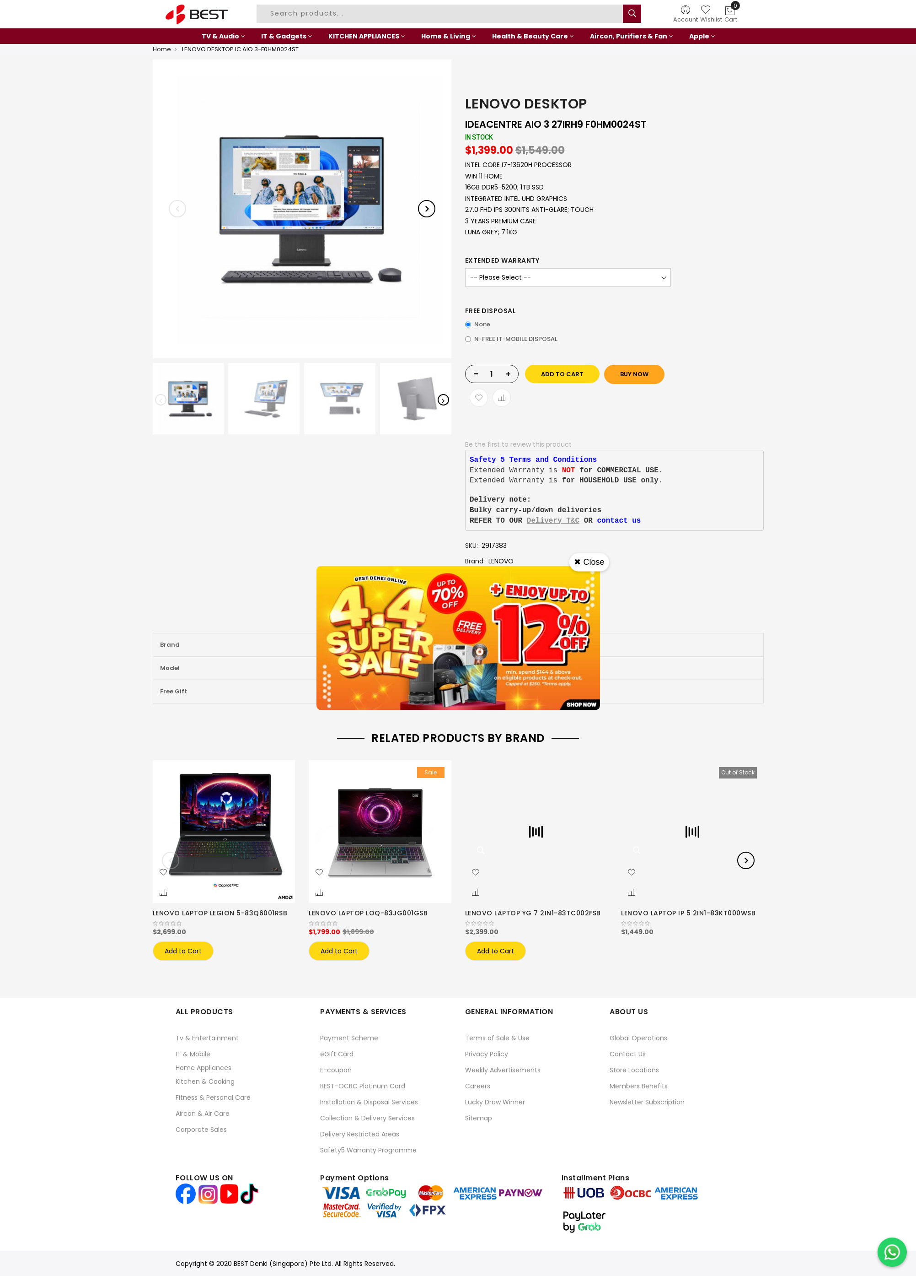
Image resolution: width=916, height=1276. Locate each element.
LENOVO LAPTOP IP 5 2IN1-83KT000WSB (688, 913)
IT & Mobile (193, 1054)
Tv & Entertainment (207, 1038)
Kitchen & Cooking (205, 1081)
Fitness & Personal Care (213, 1097)
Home (162, 49)
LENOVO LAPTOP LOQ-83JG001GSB (368, 913)
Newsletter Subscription (647, 1102)
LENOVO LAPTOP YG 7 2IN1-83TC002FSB (533, 913)
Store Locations (634, 1070)
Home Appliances (203, 1067)
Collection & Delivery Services (367, 1118)
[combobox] (441, 14)
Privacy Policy (486, 1054)
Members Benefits (639, 1086)
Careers (477, 1086)
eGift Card (337, 1054)
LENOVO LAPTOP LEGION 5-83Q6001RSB (220, 913)
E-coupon (336, 1070)
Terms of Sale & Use (497, 1038)
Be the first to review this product (518, 444)
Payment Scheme (349, 1038)
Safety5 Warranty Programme (368, 1150)
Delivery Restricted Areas (359, 1134)
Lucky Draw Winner (495, 1102)
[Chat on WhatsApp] (892, 1252)
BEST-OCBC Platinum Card (362, 1086)
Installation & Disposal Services (369, 1102)
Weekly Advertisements (503, 1070)
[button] (163, 873)
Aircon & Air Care (203, 1113)
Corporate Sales (201, 1129)
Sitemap (478, 1118)
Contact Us (628, 1054)
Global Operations (638, 1038)
